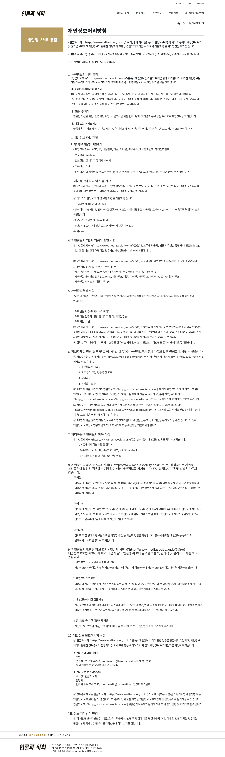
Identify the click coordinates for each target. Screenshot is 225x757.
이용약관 (23, 735)
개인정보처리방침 (194, 13)
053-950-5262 (64, 750)
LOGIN (189, 3)
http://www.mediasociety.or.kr (104, 42)
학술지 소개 (123, 13)
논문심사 (140, 13)
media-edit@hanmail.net (117, 661)
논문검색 (173, 13)
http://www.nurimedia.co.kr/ (134, 399)
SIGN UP (200, 3)
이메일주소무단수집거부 (59, 735)
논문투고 (157, 13)
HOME (178, 3)
